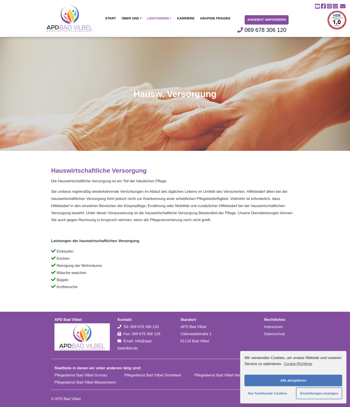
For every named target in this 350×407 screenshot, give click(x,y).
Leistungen (159, 18)
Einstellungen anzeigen (319, 393)
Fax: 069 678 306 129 (141, 334)
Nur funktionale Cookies (267, 393)
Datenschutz (274, 334)
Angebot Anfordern (266, 19)
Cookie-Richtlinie (298, 364)
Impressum (273, 327)
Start (110, 18)
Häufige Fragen (215, 18)
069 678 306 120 (261, 30)
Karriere (185, 18)
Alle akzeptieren (293, 380)
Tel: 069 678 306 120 (141, 327)
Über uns (131, 18)
